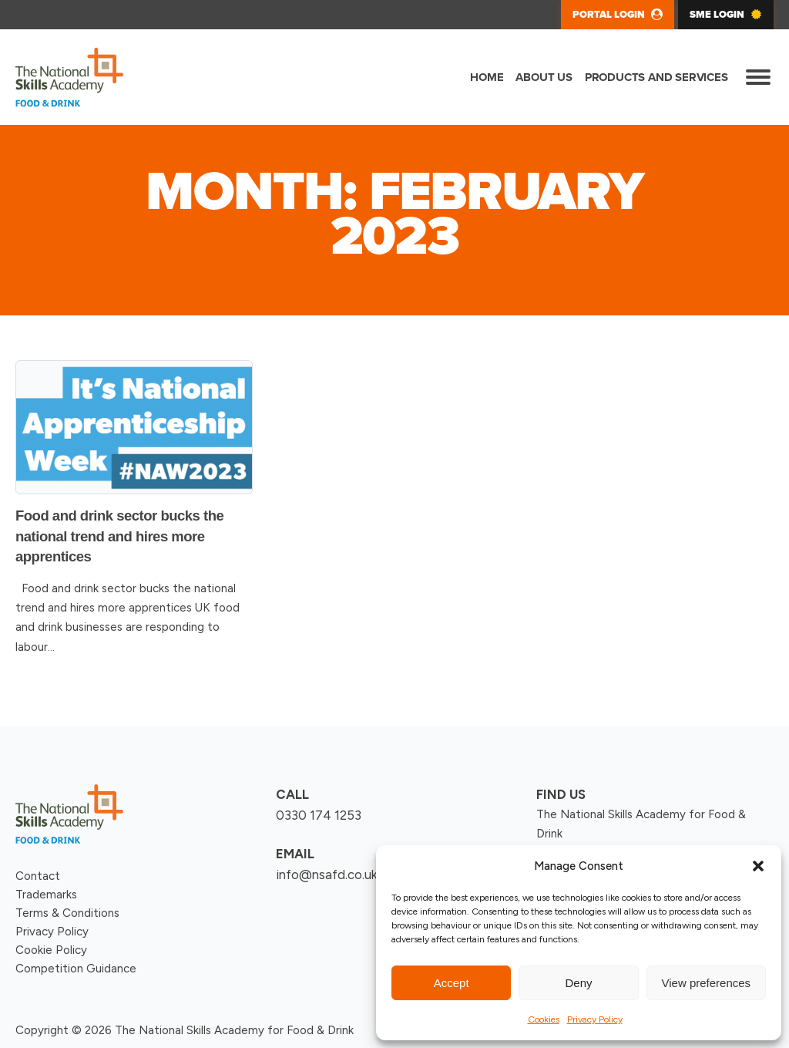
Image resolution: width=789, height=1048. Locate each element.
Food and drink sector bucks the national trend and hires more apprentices (119, 535)
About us (543, 77)
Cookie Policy (51, 950)
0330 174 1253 (318, 815)
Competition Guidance (75, 969)
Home (486, 77)
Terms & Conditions (67, 913)
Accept (451, 982)
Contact (37, 876)
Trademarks (46, 894)
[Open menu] (758, 77)
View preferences (706, 982)
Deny (578, 982)
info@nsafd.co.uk (327, 874)
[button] (758, 866)
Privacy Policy (595, 1019)
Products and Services (656, 77)
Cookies (543, 1019)
